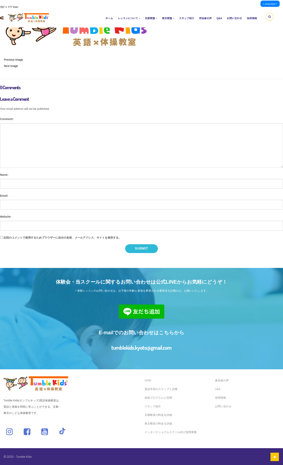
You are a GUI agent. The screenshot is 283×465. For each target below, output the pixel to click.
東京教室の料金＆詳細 (158, 423)
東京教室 (168, 18)
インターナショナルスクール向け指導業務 (171, 432)
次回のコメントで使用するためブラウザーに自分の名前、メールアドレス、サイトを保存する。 (62, 237)
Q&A (219, 18)
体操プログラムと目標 (158, 397)
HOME (148, 380)
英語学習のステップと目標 (161, 389)
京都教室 (151, 18)
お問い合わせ (234, 18)
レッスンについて (129, 18)
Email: (4, 195)
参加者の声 (205, 18)
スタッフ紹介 (186, 18)
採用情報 (252, 18)
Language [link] (270, 3)
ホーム (109, 18)
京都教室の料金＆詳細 (158, 414)
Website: (5, 216)
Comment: (7, 119)
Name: (4, 174)
